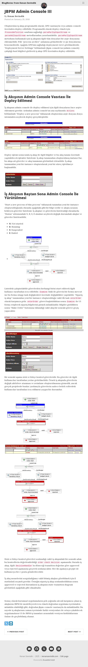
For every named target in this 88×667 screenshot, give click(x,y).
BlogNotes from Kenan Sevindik (19, 2)
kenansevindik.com (50, 656)
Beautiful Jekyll (49, 660)
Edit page (64, 656)
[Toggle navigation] (83, 3)
